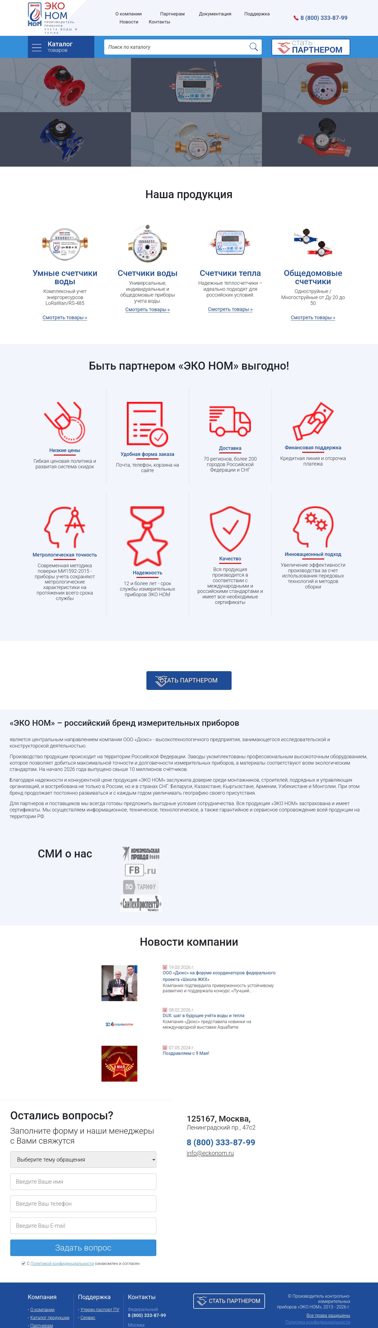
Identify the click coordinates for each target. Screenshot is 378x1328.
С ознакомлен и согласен (83, 1227)
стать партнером (197, 684)
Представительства (150, 1306)
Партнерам (41, 1289)
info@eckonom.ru (210, 1117)
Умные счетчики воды (64, 277)
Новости (39, 1297)
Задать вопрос (83, 1212)
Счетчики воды (147, 273)
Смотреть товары (63, 317)
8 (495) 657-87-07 (147, 1295)
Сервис (88, 1281)
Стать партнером (235, 1265)
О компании (42, 1273)
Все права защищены (328, 1279)
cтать (319, 47)
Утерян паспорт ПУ (100, 1273)
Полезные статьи (48, 1305)
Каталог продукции (49, 1281)
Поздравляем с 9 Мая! (301, 1009)
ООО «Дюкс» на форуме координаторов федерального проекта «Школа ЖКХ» (102, 1016)
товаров (71, 46)
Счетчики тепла (230, 273)
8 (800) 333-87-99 (324, 18)
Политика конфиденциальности (317, 1286)
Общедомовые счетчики (313, 277)
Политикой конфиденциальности (62, 1227)
